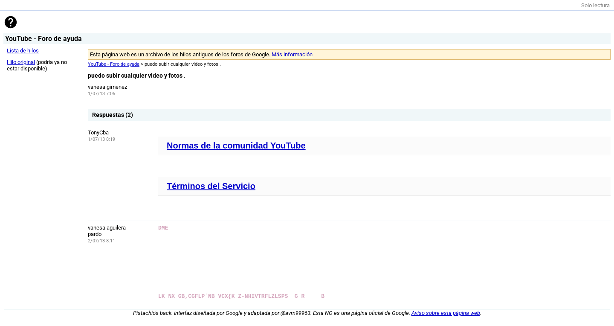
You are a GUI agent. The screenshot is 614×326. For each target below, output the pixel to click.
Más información (292, 54)
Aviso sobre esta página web (445, 313)
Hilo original (21, 62)
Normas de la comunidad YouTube (236, 145)
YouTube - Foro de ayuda (113, 64)
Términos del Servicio (211, 186)
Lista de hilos (23, 50)
